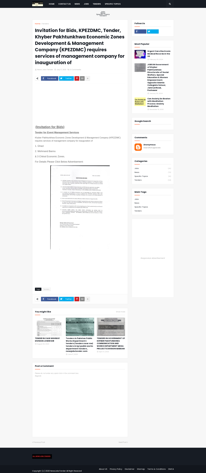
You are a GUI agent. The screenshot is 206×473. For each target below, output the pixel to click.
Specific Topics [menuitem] (113, 4)
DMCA (171, 469)
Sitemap (141, 469)
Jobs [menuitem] (86, 4)
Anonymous (149, 145)
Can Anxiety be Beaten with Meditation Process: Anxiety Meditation (158, 102)
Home (37, 23)
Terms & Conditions (156, 469)
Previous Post (39, 442)
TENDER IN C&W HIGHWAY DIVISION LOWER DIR (47, 339)
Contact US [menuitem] (64, 4)
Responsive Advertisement (153, 258)
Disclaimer (129, 469)
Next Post (123, 442)
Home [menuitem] (51, 4)
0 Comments (75, 69)
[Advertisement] (80, 105)
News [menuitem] (77, 4)
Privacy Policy (116, 469)
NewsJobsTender (58, 471)
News (103, 13)
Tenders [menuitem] (97, 4)
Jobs (153, 168)
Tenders (103, 15)
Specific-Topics (103, 14)
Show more (120, 312)
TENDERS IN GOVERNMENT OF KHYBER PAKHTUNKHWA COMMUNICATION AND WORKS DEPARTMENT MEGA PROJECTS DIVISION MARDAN (111, 343)
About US (103, 469)
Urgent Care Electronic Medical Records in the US (159, 54)
